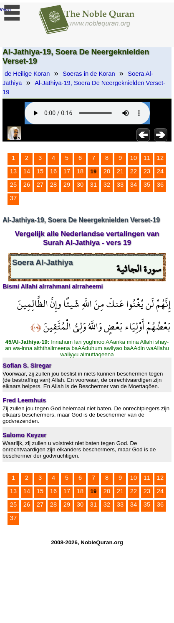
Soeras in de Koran (89, 73)
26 (26, 184)
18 (80, 171)
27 (40, 184)
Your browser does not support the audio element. (87, 113)
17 (66, 171)
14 (26, 171)
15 (40, 171)
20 (106, 171)
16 (53, 171)
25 (13, 184)
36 (160, 184)
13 (13, 171)
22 (133, 171)
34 (133, 184)
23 (147, 171)
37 (13, 198)
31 (93, 184)
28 (53, 184)
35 (147, 184)
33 (120, 184)
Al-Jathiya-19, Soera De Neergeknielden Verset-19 (84, 87)
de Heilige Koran (27, 73)
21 (120, 171)
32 (106, 184)
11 (147, 157)
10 (133, 157)
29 (66, 184)
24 (160, 171)
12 (160, 157)
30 (80, 184)
